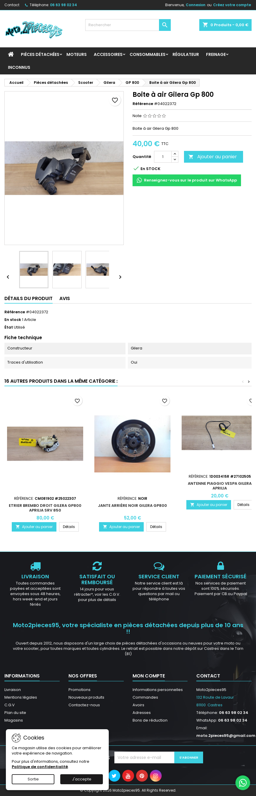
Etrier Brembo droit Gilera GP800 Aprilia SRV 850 (45, 508)
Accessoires (108, 54)
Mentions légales (20, 697)
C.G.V (9, 705)
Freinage (216, 54)
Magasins (13, 720)
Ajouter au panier (212, 156)
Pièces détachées (40, 54)
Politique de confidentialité (40, 767)
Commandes (145, 697)
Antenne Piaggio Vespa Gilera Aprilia (220, 486)
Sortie (33, 779)
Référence (143, 103)
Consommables (147, 54)
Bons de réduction (150, 720)
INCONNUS (19, 67)
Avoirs (138, 705)
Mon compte (149, 675)
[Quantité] (163, 157)
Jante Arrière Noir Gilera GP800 (132, 505)
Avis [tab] (64, 298)
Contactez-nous (84, 705)
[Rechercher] (127, 25)
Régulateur (186, 54)
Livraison (12, 689)
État (8, 327)
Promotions (79, 689)
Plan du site (15, 712)
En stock (12, 319)
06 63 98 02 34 (63, 4)
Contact (11, 4)
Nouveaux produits (86, 697)
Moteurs (76, 54)
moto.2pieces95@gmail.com (225, 735)
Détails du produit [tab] (28, 298)
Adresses (142, 712)
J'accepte (81, 779)
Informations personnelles (158, 689)
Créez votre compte (232, 4)
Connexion (195, 4)
